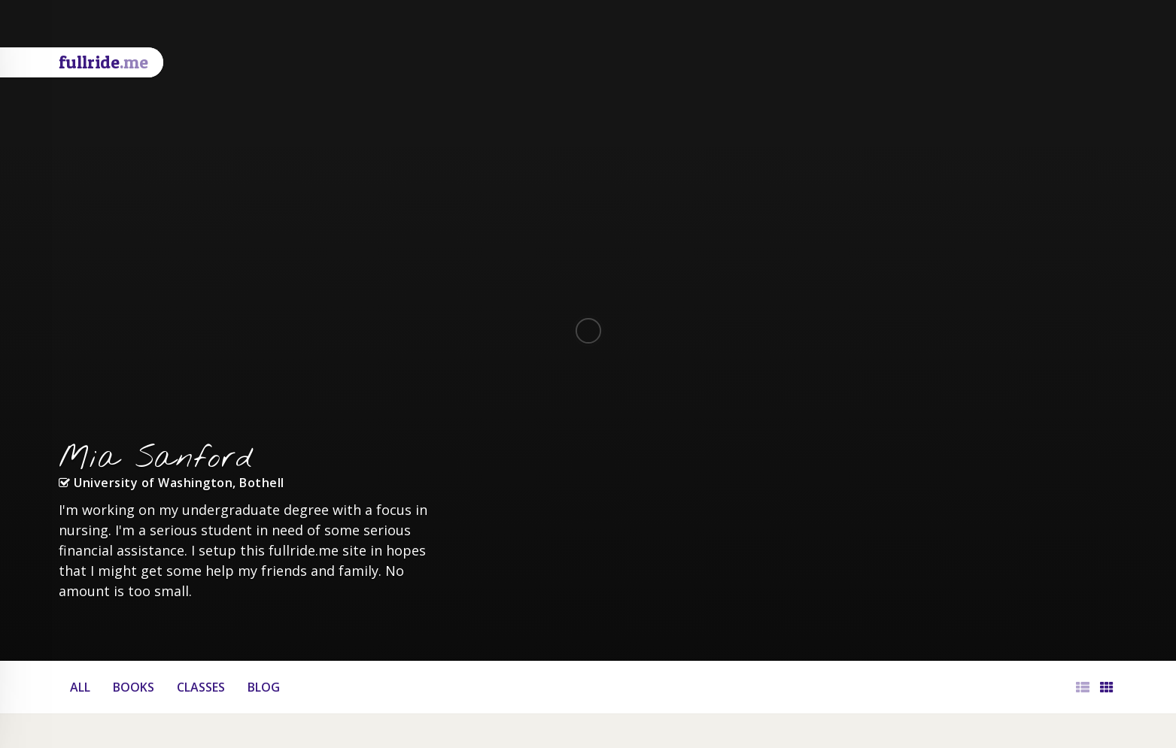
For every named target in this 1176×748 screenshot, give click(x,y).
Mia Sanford (156, 459)
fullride (103, 62)
